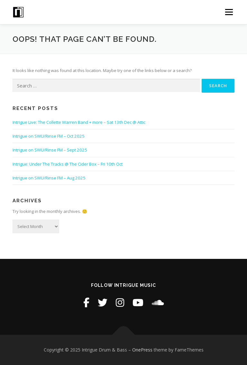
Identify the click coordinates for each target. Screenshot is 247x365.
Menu (228, 12)
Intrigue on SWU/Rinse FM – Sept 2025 (50, 150)
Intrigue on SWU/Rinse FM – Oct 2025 (49, 136)
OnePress (142, 350)
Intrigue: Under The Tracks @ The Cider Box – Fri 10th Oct (68, 164)
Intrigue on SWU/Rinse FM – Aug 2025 (49, 178)
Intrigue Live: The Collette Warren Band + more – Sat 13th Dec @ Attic (79, 122)
